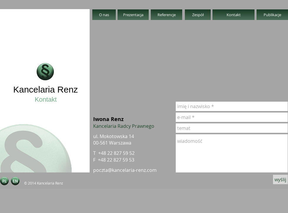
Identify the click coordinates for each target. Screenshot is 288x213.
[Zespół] (198, 14)
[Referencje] (166, 14)
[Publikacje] (272, 14)
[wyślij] (280, 179)
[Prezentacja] (133, 14)
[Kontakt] (233, 14)
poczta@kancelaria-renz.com (125, 170)
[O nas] (104, 14)
